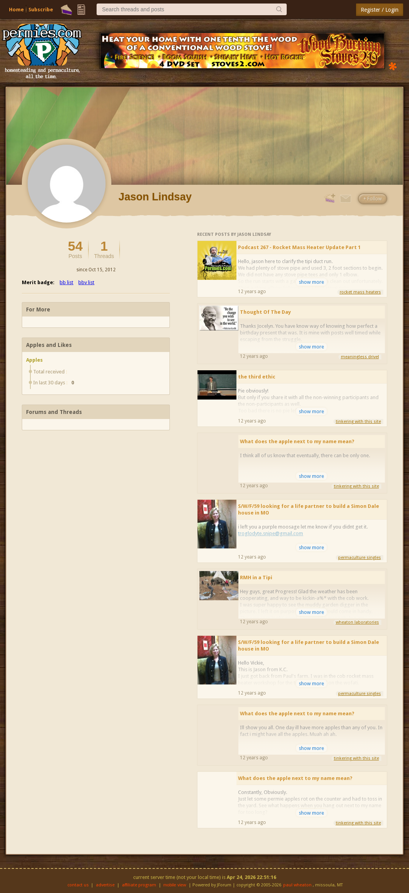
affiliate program (139, 885)
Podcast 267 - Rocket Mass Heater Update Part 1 (299, 247)
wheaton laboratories (357, 622)
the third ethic (256, 377)
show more (311, 282)
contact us (78, 885)
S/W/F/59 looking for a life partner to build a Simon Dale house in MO (308, 509)
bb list (66, 282)
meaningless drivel (360, 356)
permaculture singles (359, 557)
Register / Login (379, 10)
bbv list (86, 282)
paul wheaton (297, 885)
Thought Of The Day (265, 312)
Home (16, 9)
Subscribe (40, 9)
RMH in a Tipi (256, 577)
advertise (105, 885)
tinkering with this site (358, 421)
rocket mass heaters (360, 292)
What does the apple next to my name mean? (297, 441)
